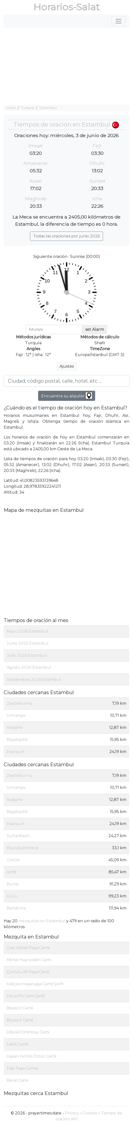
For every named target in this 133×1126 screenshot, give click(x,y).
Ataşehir (15, 727)
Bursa (12, 884)
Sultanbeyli (18, 835)
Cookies (90, 1113)
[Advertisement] (66, 66)
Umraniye (16, 715)
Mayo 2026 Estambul (27, 631)
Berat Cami (17, 1080)
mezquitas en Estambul (41, 921)
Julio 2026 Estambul (27, 655)
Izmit (11, 872)
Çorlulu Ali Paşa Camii (28, 972)
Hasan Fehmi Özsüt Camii (31, 1056)
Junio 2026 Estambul (27, 643)
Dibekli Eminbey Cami (28, 1032)
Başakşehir (17, 739)
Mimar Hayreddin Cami (29, 959)
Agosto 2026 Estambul (29, 667)
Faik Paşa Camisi (22, 1068)
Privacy (72, 1113)
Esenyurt (16, 751)
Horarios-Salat (66, 7)
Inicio (11, 108)
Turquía (27, 108)
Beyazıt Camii (20, 1008)
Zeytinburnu (19, 703)
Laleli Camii (17, 1044)
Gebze (13, 860)
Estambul (48, 108)
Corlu (12, 896)
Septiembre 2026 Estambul (34, 679)
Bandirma (16, 908)
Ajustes (66, 366)
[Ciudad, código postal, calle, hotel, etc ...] (66, 381)
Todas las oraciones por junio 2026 (66, 236)
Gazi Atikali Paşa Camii (28, 947)
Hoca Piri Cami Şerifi (26, 996)
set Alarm (94, 329)
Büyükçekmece (23, 847)
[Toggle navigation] (118, 21)
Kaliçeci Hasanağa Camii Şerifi (35, 984)
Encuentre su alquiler (66, 395)
